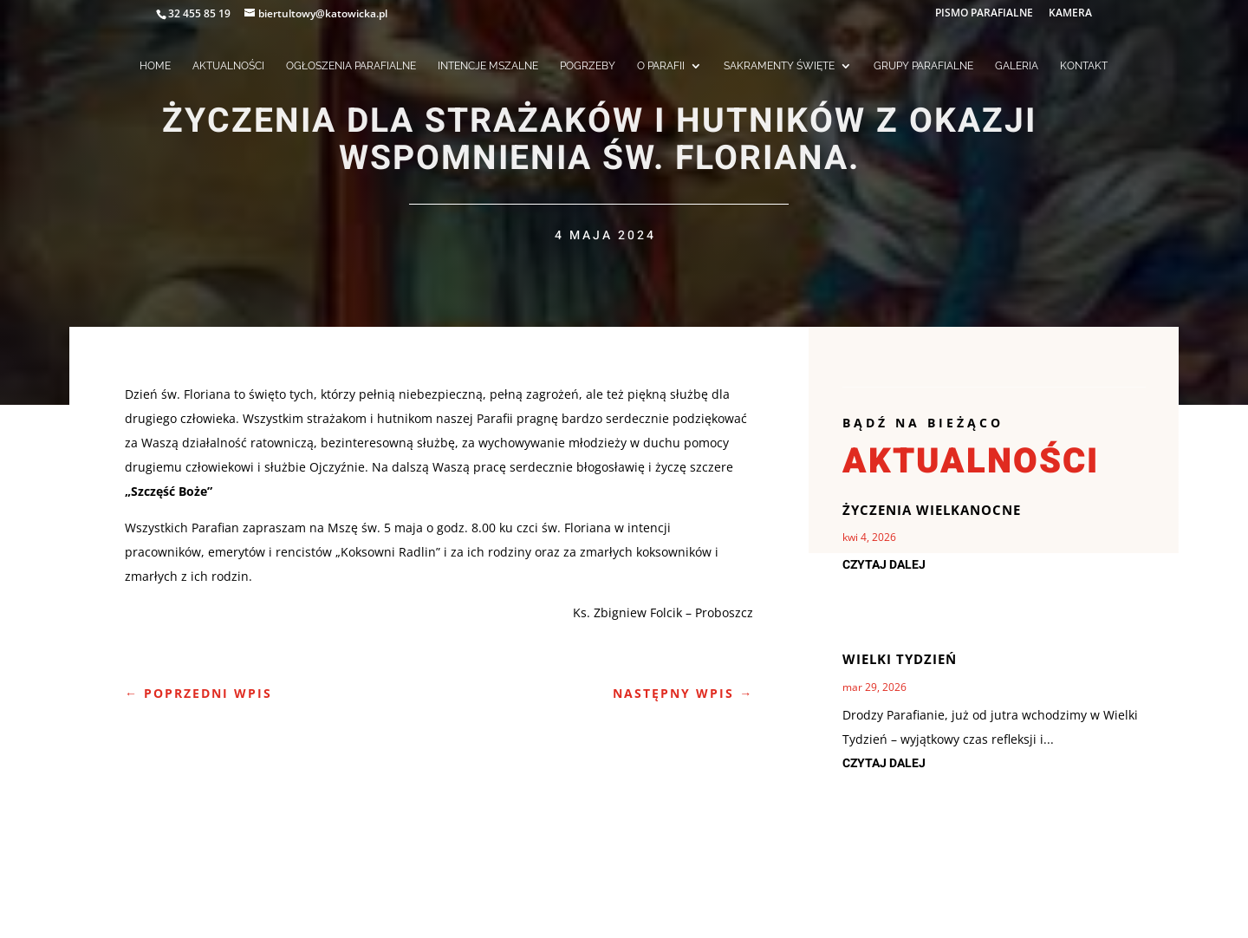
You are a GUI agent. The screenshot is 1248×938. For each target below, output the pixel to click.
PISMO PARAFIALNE (984, 14)
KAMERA (1070, 14)
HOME (155, 66)
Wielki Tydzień (899, 659)
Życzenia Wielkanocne (931, 509)
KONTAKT (1084, 66)
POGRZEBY (587, 66)
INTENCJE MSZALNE (488, 66)
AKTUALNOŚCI (228, 66)
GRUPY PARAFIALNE (923, 66)
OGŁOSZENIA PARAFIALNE (351, 66)
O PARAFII (661, 66)
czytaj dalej (884, 565)
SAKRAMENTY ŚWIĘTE (779, 66)
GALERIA (1016, 66)
